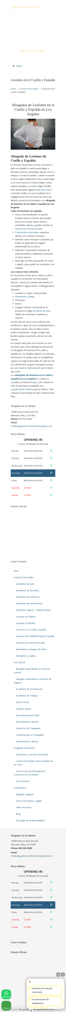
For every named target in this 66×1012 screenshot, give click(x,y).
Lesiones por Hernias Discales (30, 642)
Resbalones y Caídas (26, 655)
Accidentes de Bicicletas (27, 590)
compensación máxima (22, 389)
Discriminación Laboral (27, 721)
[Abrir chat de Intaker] (31, 1010)
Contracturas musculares (27, 232)
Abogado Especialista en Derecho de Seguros (32, 681)
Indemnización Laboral (27, 741)
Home (13, 89)
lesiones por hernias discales (29, 228)
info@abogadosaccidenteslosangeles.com (34, 11)
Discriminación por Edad (27, 715)
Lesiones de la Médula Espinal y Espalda (35, 636)
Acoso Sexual (22, 702)
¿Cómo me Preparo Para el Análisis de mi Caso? (33, 763)
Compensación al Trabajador (30, 734)
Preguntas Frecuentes (24, 748)
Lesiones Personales (28, 89)
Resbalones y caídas (25, 296)
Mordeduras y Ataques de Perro (31, 649)
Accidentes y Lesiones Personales (32, 754)
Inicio (16, 570)
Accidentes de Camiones (28, 596)
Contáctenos (20, 787)
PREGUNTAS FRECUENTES (33, 2)
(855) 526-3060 (47, 7)
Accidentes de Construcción (29, 689)
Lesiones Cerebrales (25, 623)
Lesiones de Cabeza (25, 616)
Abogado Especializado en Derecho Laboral (32, 670)
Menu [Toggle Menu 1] (17, 66)
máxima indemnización (30, 368)
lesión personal (42, 189)
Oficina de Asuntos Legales (29, 800)
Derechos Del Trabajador (28, 728)
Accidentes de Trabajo (26, 695)
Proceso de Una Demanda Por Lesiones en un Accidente (29, 773)
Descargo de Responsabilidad (30, 820)
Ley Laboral (19, 662)
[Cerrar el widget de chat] (63, 974)
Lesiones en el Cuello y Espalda (31, 629)
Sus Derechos (22, 781)
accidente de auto (41, 310)
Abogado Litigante (25, 794)
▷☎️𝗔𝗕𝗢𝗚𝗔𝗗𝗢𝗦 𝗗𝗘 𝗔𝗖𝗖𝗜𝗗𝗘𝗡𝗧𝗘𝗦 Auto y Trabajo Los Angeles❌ (33, 32)
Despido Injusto (23, 708)
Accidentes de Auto (25, 583)
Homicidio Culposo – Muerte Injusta (33, 610)
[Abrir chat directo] (58, 974)
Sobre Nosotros (23, 807)
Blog (18, 813)
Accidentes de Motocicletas (29, 603)
